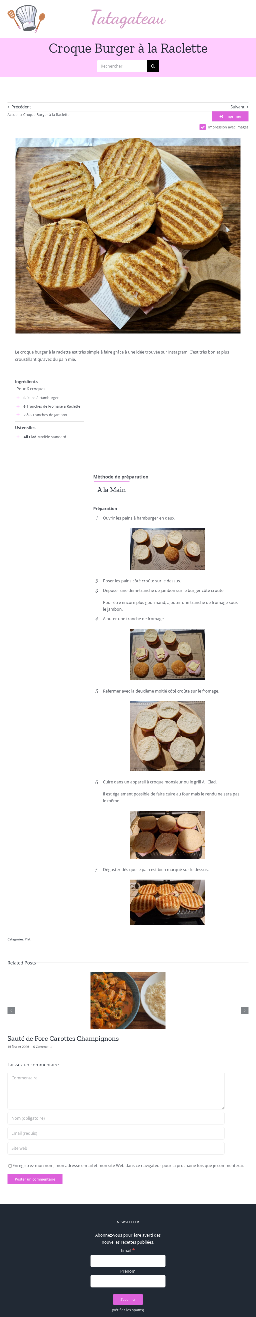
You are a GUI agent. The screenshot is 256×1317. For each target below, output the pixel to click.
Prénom (128, 1271)
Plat (27, 939)
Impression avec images (224, 127)
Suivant (237, 107)
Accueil (14, 114)
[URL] (116, 1148)
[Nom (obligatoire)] (116, 1118)
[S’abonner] (128, 1299)
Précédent (21, 107)
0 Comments (42, 1046)
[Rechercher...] (122, 66)
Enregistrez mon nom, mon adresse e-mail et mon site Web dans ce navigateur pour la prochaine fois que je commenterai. (128, 1165)
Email (128, 1250)
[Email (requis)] (116, 1133)
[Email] (128, 1261)
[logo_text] (128, 11)
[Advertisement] (49, 477)
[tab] (112, 489)
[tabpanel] (167, 501)
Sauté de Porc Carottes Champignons (63, 1038)
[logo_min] (26, 7)
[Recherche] (153, 66)
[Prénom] (128, 1281)
